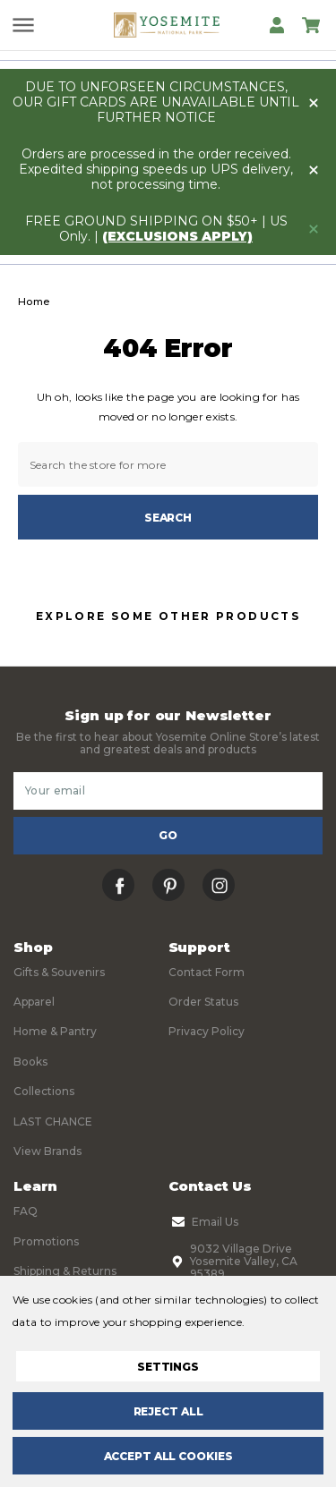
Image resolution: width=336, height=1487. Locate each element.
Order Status (203, 1001)
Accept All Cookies (168, 1456)
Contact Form (206, 972)
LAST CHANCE (52, 1121)
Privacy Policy (206, 1031)
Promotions (46, 1241)
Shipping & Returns (64, 1271)
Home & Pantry (55, 1031)
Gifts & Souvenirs (59, 972)
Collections (43, 1091)
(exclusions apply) (177, 236)
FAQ (25, 1211)
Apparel (34, 1001)
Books (30, 1061)
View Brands (47, 1151)
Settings (168, 1366)
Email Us (203, 1222)
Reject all (168, 1411)
